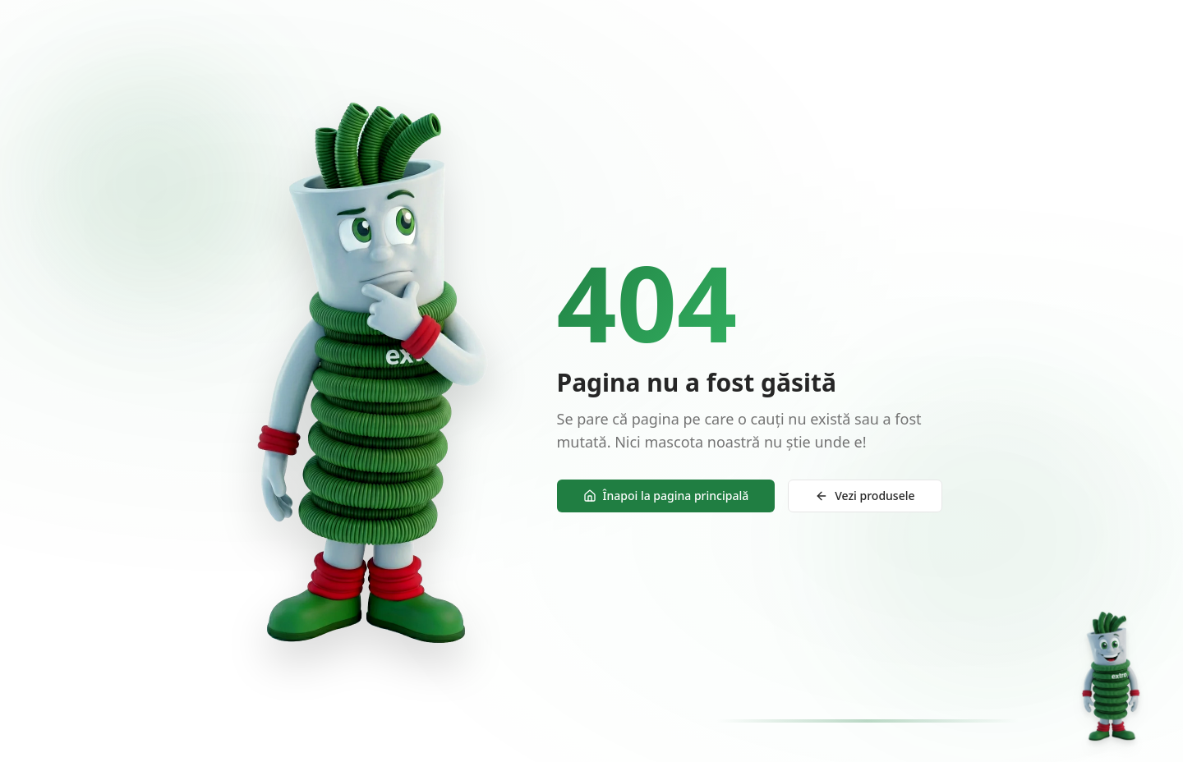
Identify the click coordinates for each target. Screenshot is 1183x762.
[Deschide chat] (1110, 676)
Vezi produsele (864, 496)
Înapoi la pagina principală (666, 496)
